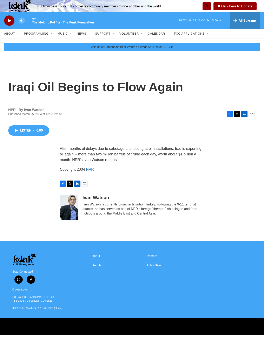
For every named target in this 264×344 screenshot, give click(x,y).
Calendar (156, 42)
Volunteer (129, 42)
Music (63, 42)
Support (102, 42)
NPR (90, 179)
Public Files (154, 274)
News (81, 42)
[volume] (21, 30)
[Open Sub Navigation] (18, 42)
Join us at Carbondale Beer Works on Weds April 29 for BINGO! (132, 56)
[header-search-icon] (206, 11)
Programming (36, 42)
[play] (9, 30)
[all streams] (245, 30)
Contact (152, 265)
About (9, 42)
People (96, 274)
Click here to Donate (238, 11)
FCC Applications (189, 42)
